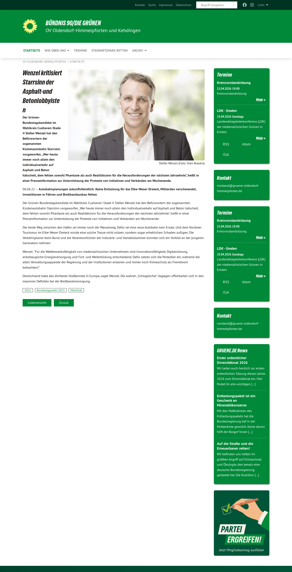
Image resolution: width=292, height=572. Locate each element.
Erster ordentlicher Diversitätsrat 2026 (232, 360)
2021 (27, 290)
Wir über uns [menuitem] (55, 50)
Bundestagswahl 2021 (51, 290)
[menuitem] (140, 5)
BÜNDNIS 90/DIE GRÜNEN (73, 23)
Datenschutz (183, 5)
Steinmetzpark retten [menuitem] (110, 50)
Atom (246, 144)
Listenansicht (37, 303)
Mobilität (76, 290)
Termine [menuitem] (80, 50)
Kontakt (140, 5)
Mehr (259, 100)
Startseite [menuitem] (31, 50)
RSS (226, 144)
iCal (226, 154)
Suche (152, 5)
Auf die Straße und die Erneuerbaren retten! (235, 446)
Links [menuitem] (261, 5)
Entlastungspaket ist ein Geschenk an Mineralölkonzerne (236, 400)
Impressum (166, 5)
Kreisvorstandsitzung (234, 82)
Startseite (77, 62)
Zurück (64, 303)
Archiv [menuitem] (137, 50)
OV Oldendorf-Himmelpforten (45, 62)
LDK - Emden (227, 110)
